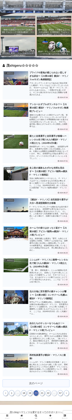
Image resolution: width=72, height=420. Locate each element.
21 (42, 393)
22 (48, 393)
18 (24, 393)
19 (30, 393)
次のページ (36, 383)
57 (60, 393)
